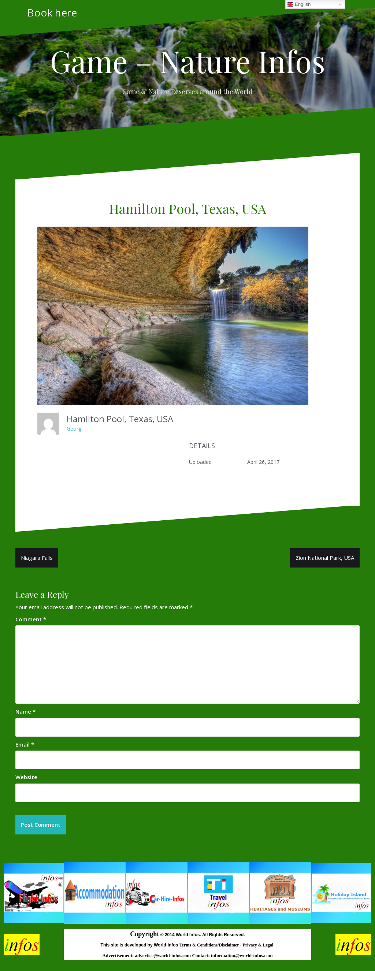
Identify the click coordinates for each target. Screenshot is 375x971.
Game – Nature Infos (187, 61)
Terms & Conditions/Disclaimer (209, 945)
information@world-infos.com (241, 956)
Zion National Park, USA (325, 557)
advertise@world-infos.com (163, 956)
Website (26, 777)
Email (24, 744)
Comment (30, 619)
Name (25, 711)
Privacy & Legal (258, 945)
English (299, 4)
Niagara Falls (37, 557)
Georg (74, 428)
